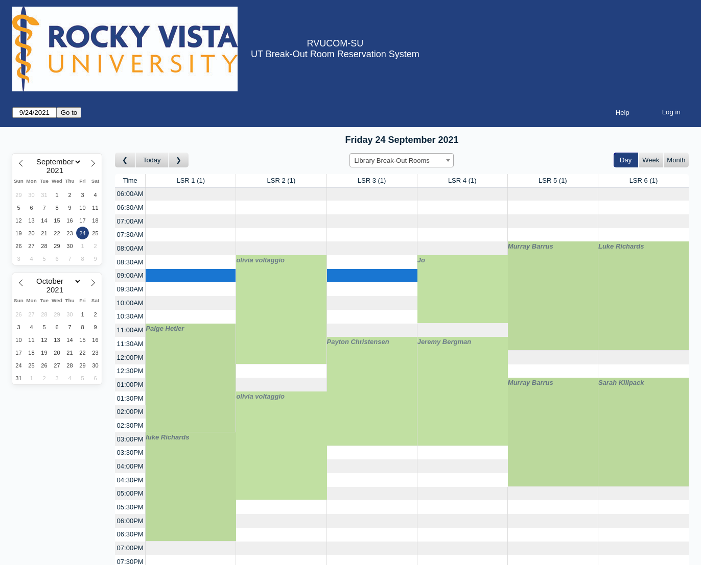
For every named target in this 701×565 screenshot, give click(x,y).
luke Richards (167, 437)
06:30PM (130, 534)
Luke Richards (621, 246)
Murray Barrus (530, 246)
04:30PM (130, 480)
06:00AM (130, 194)
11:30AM (130, 344)
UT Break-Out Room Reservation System (335, 54)
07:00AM (130, 221)
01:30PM (130, 398)
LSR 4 (462, 180)
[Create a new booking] (191, 194)
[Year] (57, 170)
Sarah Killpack (621, 382)
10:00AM (130, 303)
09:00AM (130, 275)
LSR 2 (281, 180)
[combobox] (401, 160)
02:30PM (130, 425)
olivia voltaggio (260, 260)
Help (622, 112)
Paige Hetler (165, 328)
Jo (421, 260)
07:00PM (130, 548)
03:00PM (130, 439)
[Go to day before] (125, 160)
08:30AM (130, 262)
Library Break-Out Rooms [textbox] (391, 160)
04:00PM (130, 466)
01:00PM (130, 384)
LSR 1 (190, 180)
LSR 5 (553, 180)
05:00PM (130, 493)
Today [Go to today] (152, 160)
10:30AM (130, 316)
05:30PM (130, 507)
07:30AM (130, 234)
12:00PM (130, 357)
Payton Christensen (358, 342)
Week (650, 160)
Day (626, 160)
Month (676, 160)
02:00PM (130, 411)
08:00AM (130, 248)
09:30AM (130, 289)
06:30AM (130, 207)
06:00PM (130, 521)
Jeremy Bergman (444, 342)
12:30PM (130, 371)
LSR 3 (372, 180)
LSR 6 (643, 180)
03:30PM (130, 452)
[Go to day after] (179, 160)
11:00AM (130, 330)
